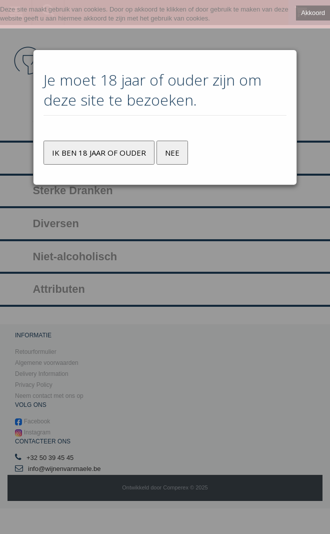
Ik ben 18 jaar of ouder (99, 153)
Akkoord (313, 13)
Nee (172, 153)
